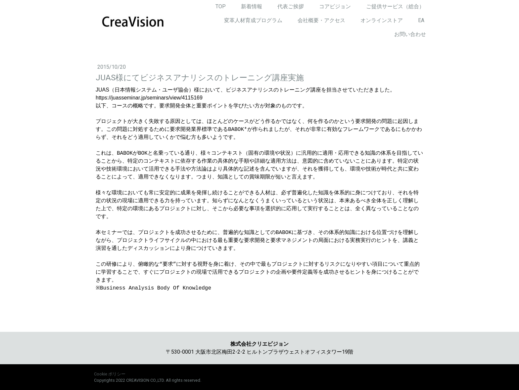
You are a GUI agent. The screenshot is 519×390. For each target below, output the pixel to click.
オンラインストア (381, 20)
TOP (220, 6)
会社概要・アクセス (321, 20)
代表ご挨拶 (290, 6)
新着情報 (251, 6)
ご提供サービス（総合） (395, 6)
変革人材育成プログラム (253, 20)
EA (421, 20)
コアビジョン (335, 6)
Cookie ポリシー (109, 373)
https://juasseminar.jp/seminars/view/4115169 (149, 97)
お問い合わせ (410, 34)
